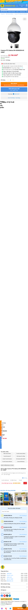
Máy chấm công (4, 11)
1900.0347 (9, 573)
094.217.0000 (10, 579)
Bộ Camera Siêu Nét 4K (20, 458)
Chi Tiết (21, 67)
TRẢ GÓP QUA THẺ (14, 89)
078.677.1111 (10, 575)
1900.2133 (9, 577)
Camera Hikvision (11, 11)
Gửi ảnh (24, 477)
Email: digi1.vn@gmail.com (6, 604)
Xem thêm (25, 490)
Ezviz (17, 11)
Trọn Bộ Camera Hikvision (7, 461)
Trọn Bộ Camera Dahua (20, 453)
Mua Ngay (14, 84)
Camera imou (22, 11)
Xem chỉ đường (23, 515)
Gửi (25, 483)
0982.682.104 (10, 581)
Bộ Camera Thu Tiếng (21, 456)
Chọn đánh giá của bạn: (11, 483)
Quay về (3, 603)
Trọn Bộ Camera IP (7, 456)
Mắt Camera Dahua (7, 453)
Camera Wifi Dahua (20, 461)
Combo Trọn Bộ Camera (7, 458)
